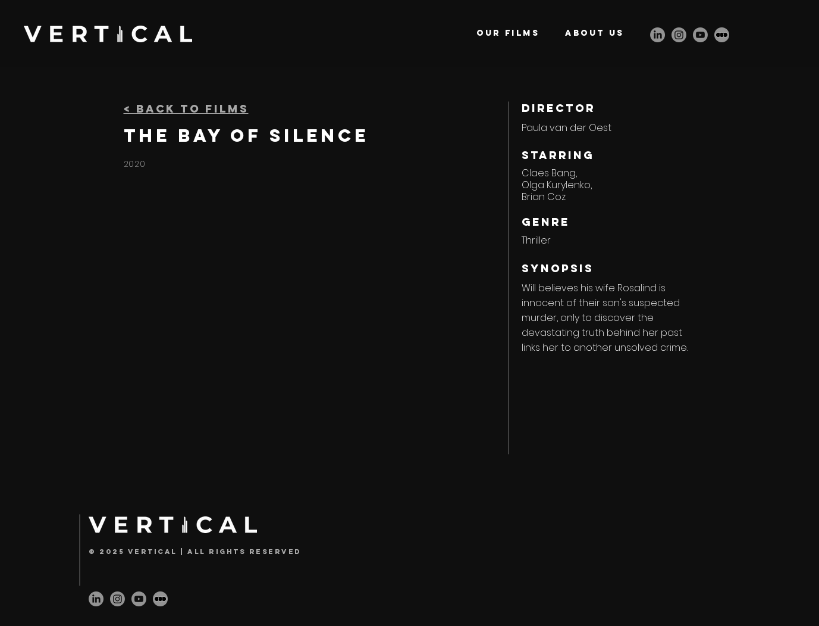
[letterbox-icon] (721, 34)
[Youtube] (700, 34)
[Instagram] (678, 34)
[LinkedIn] (657, 34)
